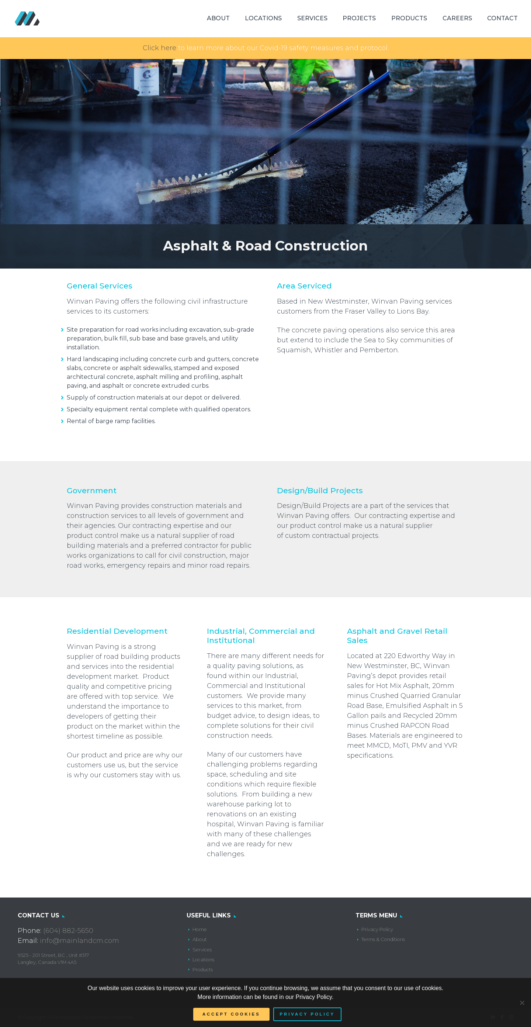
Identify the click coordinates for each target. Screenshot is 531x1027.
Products (409, 18)
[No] (521, 1002)
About (218, 18)
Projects (359, 18)
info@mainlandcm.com (79, 941)
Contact (502, 18)
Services (312, 18)
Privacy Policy (377, 929)
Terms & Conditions (383, 939)
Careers (457, 18)
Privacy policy (307, 1014)
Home (199, 929)
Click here (159, 48)
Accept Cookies (231, 1014)
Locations (263, 18)
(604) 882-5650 (68, 931)
